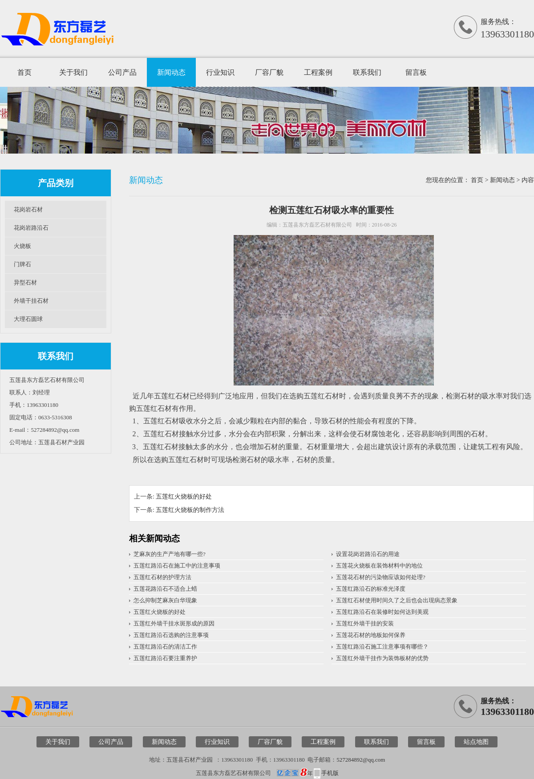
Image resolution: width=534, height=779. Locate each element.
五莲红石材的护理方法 (162, 577)
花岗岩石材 (28, 209)
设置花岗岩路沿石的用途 (368, 554)
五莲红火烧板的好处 (184, 496)
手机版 (330, 773)
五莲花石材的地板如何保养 (370, 635)
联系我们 (367, 72)
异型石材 (25, 282)
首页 (24, 72)
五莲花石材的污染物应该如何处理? (380, 577)
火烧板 (22, 246)
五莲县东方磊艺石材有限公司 (317, 225)
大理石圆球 (28, 319)
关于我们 (73, 72)
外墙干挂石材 (31, 300)
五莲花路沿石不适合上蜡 (165, 588)
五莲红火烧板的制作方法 (190, 510)
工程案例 (318, 72)
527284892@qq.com (360, 759)
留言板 (416, 72)
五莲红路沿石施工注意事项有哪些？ (382, 646)
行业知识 (220, 72)
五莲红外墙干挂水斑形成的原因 (174, 623)
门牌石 (22, 264)
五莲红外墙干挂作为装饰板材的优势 (382, 658)
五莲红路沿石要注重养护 (165, 658)
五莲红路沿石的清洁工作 (165, 646)
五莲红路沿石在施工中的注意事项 (177, 565)
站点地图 (476, 741)
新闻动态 (171, 72)
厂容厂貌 (269, 72)
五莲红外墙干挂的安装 (365, 623)
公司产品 (122, 72)
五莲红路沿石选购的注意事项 (171, 635)
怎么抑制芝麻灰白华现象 (165, 600)
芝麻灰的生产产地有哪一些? (170, 554)
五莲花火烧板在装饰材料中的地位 (379, 565)
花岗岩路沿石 (31, 227)
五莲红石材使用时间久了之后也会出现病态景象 (396, 600)
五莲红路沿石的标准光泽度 (370, 588)
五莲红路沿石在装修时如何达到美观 (382, 612)
